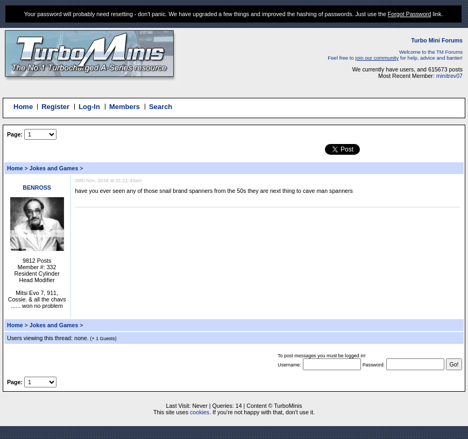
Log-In (89, 107)
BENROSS (37, 187)
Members (124, 107)
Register (55, 107)
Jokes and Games (54, 168)
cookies (199, 412)
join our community (377, 58)
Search (160, 107)
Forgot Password (409, 14)
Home (23, 107)
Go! (453, 364)
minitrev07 (449, 76)
